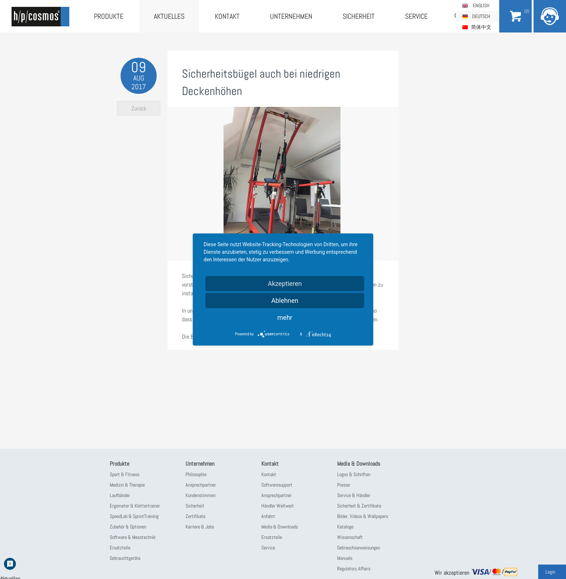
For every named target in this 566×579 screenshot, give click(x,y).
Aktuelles (169, 16)
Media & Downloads (279, 526)
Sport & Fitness (124, 474)
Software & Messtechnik (133, 537)
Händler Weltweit (277, 505)
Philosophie (196, 474)
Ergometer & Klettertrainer (135, 505)
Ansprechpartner (201, 485)
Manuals (344, 558)
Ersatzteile (120, 547)
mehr (284, 317)
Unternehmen (291, 16)
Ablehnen (284, 300)
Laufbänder (120, 495)
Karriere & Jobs (200, 526)
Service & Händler (353, 495)
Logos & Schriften (353, 474)
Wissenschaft (350, 537)
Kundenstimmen (200, 495)
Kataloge (345, 526)
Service (416, 16)
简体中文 (481, 27)
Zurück (138, 108)
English (481, 5)
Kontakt (227, 16)
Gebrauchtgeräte (125, 558)
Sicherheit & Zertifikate (359, 505)
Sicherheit (359, 16)
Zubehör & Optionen (128, 526)
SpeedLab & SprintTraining (134, 516)
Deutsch (481, 16)
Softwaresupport (276, 485)
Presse (343, 485)
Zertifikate (195, 516)
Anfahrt (268, 516)
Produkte (108, 16)
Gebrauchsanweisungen (358, 547)
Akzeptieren (285, 283)
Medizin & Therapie (127, 485)
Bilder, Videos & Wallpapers (362, 516)
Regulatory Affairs (353, 568)
